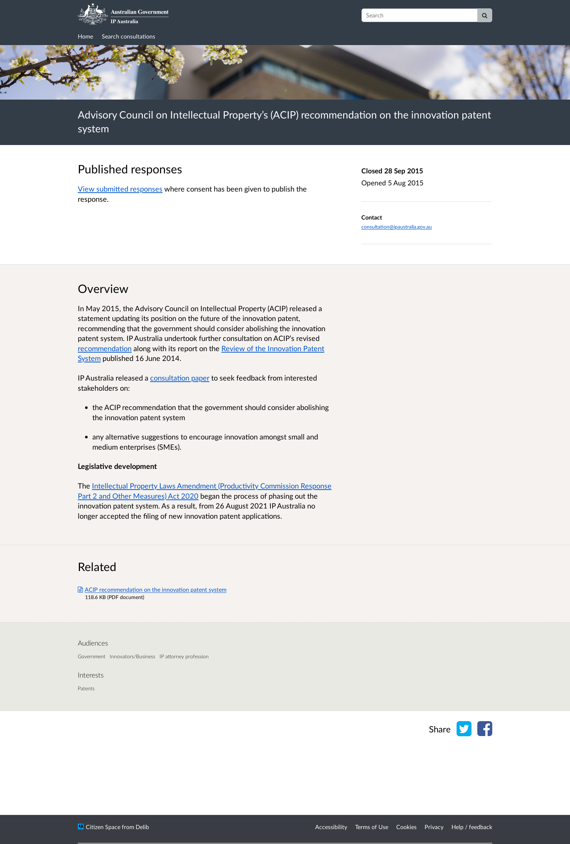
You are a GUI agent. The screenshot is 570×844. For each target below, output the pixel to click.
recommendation (105, 348)
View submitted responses (120, 188)
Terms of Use (371, 826)
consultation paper (179, 377)
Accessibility (331, 826)
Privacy (434, 826)
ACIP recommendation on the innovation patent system (152, 589)
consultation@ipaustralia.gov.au (396, 227)
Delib (142, 826)
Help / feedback (471, 826)
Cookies (406, 826)
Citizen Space (103, 826)
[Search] (484, 15)
